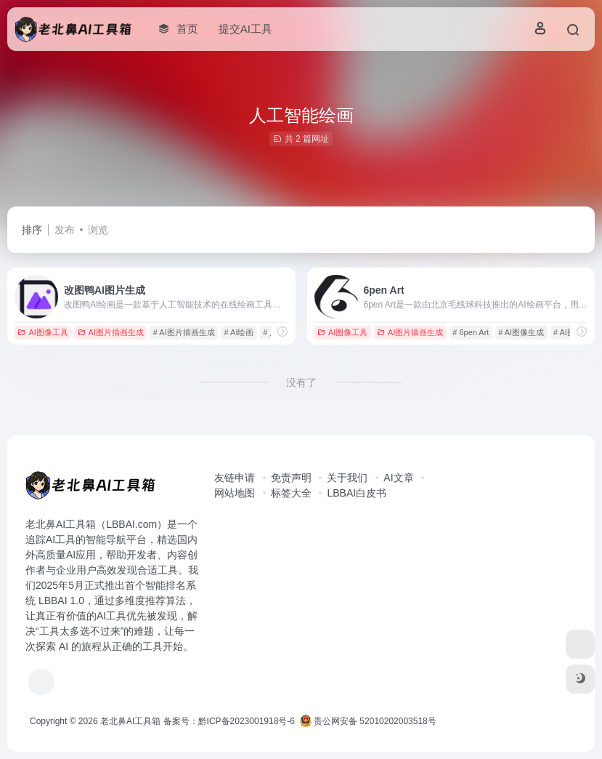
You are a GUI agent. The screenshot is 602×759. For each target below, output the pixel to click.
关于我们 (347, 477)
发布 (64, 230)
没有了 (301, 382)
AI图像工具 (42, 332)
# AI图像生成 (521, 332)
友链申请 (234, 477)
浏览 (98, 230)
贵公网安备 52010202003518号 (368, 721)
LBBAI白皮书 (356, 493)
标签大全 (291, 493)
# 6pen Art (470, 332)
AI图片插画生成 (111, 332)
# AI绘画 (239, 332)
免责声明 (291, 477)
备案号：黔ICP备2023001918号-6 (229, 721)
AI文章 (398, 477)
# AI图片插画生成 (184, 332)
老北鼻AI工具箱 (130, 721)
